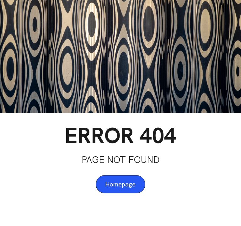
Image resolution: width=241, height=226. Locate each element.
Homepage (120, 184)
